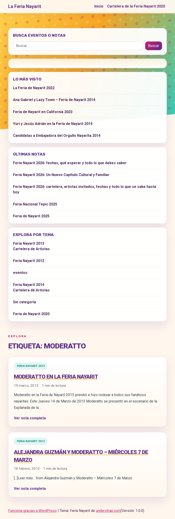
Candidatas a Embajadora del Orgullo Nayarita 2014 (56, 135)
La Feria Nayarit (24, 6)
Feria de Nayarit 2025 (31, 216)
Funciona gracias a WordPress (32, 511)
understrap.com (108, 511)
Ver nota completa (30, 418)
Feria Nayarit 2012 (31, 441)
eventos (20, 272)
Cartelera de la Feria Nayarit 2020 (136, 6)
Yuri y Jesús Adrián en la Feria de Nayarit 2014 (53, 124)
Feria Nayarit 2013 (31, 366)
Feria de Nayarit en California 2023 (42, 112)
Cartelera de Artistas (31, 249)
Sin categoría (24, 302)
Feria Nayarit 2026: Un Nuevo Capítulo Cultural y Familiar (61, 175)
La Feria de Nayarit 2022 (33, 88)
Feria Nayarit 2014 (28, 285)
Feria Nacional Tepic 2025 (35, 204)
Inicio (98, 6)
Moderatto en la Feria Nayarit (56, 377)
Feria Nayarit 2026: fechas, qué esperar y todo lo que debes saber (70, 163)
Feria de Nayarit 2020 (31, 314)
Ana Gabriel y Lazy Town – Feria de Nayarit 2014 (54, 100)
